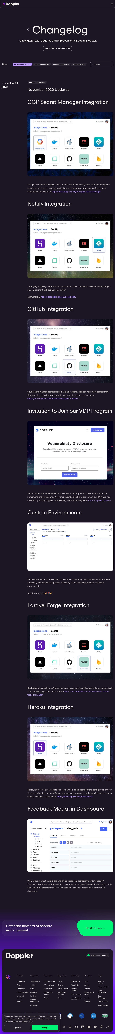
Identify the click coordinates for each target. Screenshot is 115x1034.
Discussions (75, 981)
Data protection (102, 991)
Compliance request (48, 993)
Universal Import (20, 997)
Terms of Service (101, 982)
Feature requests (74, 989)
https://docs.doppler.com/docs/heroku (75, 796)
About (86, 985)
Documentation (49, 981)
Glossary (33, 1005)
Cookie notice (103, 1002)
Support (87, 1001)
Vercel (60, 981)
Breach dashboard (34, 1000)
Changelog (21, 989)
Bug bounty (48, 989)
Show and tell (76, 994)
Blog (86, 981)
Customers (21, 981)
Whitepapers (35, 981)
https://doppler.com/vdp (99, 500)
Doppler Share (22, 992)
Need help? (75, 985)
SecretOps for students (76, 999)
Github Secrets (63, 989)
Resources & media (89, 993)
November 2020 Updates (48, 89)
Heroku (60, 985)
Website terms (103, 1005)
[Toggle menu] (111, 4)
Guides (32, 985)
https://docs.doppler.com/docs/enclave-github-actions (52, 398)
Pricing (19, 985)
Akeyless (33, 992)
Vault (32, 989)
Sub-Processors (102, 997)
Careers (87, 989)
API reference (49, 985)
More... (60, 998)
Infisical (33, 996)
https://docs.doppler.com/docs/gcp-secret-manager (76, 191)
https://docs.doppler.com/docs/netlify (58, 297)
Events (86, 998)
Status (46, 998)
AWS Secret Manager (62, 993)
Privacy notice (103, 987)
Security (20, 1001)
